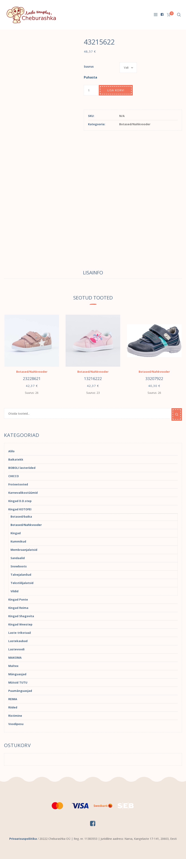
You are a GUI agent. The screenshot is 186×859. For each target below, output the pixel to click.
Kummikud (18, 541)
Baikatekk (15, 459)
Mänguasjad (17, 674)
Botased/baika (21, 516)
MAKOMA (15, 657)
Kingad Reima (18, 608)
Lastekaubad (18, 641)
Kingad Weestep (20, 624)
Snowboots (19, 566)
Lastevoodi (16, 649)
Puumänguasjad (20, 691)
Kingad (16, 533)
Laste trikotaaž (19, 633)
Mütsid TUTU (17, 682)
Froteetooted (18, 484)
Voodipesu (15, 724)
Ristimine (15, 716)
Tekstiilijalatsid (22, 583)
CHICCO (13, 476)
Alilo (11, 451)
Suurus (89, 66)
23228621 (32, 378)
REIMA (12, 699)
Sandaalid (18, 558)
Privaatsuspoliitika (23, 839)
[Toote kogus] (91, 90)
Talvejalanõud (21, 575)
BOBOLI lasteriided (21, 468)
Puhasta (90, 77)
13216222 (93, 378)
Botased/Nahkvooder (134, 124)
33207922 (154, 378)
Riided (12, 707)
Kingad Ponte (18, 599)
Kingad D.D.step (20, 501)
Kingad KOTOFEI (19, 509)
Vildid (14, 591)
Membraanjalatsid (24, 550)
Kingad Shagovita (21, 616)
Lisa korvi (115, 90)
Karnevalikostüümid (23, 493)
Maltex (13, 666)
